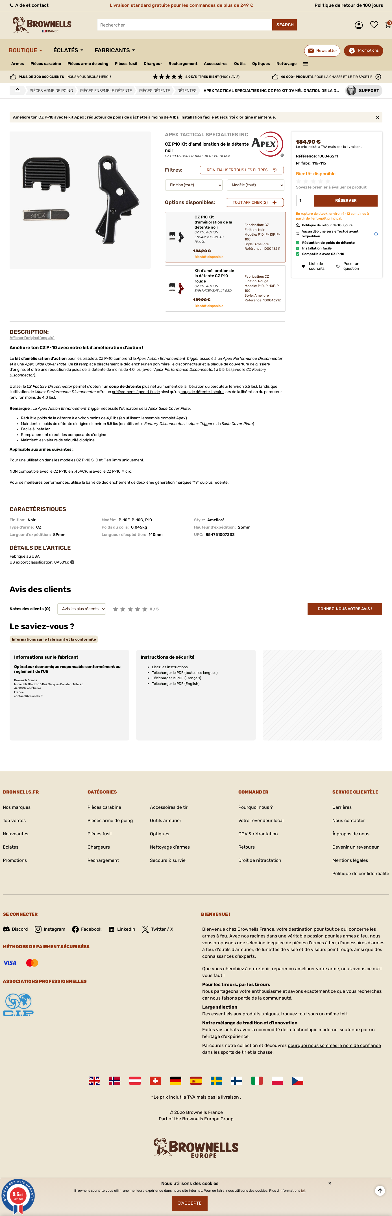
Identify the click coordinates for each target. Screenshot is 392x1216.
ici (303, 1191)
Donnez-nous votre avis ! (345, 608)
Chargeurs (99, 847)
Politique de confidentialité (360, 873)
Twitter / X (157, 929)
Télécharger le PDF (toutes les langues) (184, 673)
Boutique (23, 50)
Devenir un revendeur (355, 847)
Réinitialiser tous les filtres (237, 170)
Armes (17, 63)
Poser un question (347, 266)
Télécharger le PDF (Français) (176, 678)
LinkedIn (121, 929)
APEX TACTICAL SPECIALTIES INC (206, 135)
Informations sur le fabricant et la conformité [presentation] (54, 639)
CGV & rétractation (258, 833)
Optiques (261, 63)
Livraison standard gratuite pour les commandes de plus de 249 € (181, 5)
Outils (240, 63)
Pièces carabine (46, 63)
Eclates (10, 847)
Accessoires (216, 63)
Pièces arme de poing (87, 63)
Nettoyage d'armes (170, 847)
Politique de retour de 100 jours (349, 5)
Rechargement (183, 63)
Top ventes (14, 820)
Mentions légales (350, 860)
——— (305, 63)
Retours (246, 847)
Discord (15, 929)
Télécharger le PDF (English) (175, 684)
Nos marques (17, 807)
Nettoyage (286, 63)
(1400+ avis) (212, 77)
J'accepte (190, 1203)
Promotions (368, 50)
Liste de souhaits (376, 25)
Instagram (50, 929)
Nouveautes (15, 833)
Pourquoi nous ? (255, 807)
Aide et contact (29, 5)
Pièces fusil (126, 63)
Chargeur (153, 63)
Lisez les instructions (170, 667)
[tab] (54, 639)
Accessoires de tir (169, 807)
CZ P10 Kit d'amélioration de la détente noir (215, 229)
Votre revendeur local (261, 820)
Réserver (346, 200)
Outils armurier (165, 820)
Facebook (86, 929)
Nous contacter (348, 820)
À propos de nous (350, 833)
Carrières (342, 807)
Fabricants (112, 50)
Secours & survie (168, 860)
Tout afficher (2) (250, 202)
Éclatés (65, 50)
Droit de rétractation (259, 860)
